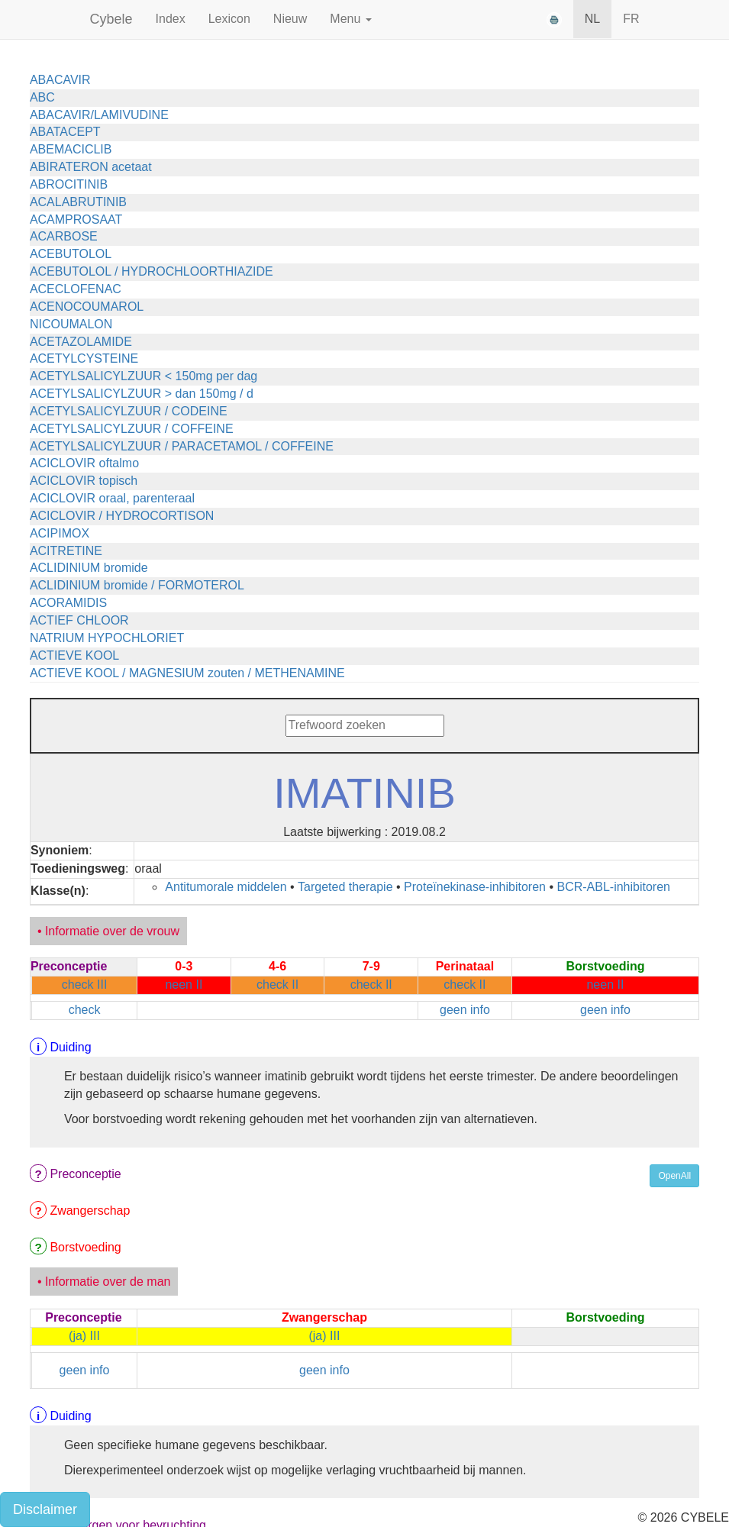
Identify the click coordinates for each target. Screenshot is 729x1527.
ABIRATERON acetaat (91, 166)
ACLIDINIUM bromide (89, 567)
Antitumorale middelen (225, 886)
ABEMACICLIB (71, 149)
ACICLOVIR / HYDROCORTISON (122, 515)
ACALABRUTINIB (78, 201)
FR (631, 18)
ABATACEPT (65, 131)
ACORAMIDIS (68, 602)
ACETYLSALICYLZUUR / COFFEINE (132, 428)
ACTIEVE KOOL (74, 655)
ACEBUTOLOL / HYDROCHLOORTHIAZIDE (151, 271)
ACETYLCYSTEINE (84, 358)
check (85, 1009)
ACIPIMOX (59, 533)
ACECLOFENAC (75, 288)
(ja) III (84, 1335)
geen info (465, 1009)
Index (170, 18)
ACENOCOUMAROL (87, 306)
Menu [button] (350, 18)
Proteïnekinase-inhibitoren (475, 886)
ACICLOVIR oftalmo (84, 463)
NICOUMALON (71, 324)
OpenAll (674, 1175)
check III (85, 984)
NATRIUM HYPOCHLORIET (107, 637)
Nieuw (290, 18)
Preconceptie (85, 1173)
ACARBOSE (64, 236)
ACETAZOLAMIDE (81, 341)
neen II (183, 984)
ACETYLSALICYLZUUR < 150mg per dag (143, 376)
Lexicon (229, 18)
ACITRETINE (66, 550)
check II (277, 984)
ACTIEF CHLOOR (79, 620)
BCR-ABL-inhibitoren (613, 886)
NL (592, 18)
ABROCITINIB (69, 184)
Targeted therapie (345, 886)
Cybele (111, 19)
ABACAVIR (60, 79)
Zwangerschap (90, 1210)
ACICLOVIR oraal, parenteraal (112, 498)
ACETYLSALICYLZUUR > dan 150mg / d (141, 393)
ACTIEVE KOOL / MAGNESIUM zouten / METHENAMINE (187, 673)
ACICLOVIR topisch (83, 480)
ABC (42, 97)
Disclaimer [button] (45, 1509)
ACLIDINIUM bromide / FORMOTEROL (137, 585)
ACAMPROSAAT (76, 219)
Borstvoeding (85, 1247)
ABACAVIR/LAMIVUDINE (99, 114)
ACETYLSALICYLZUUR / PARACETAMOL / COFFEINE (182, 446)
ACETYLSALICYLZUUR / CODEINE (128, 411)
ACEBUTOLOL (70, 253)
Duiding (70, 1047)
